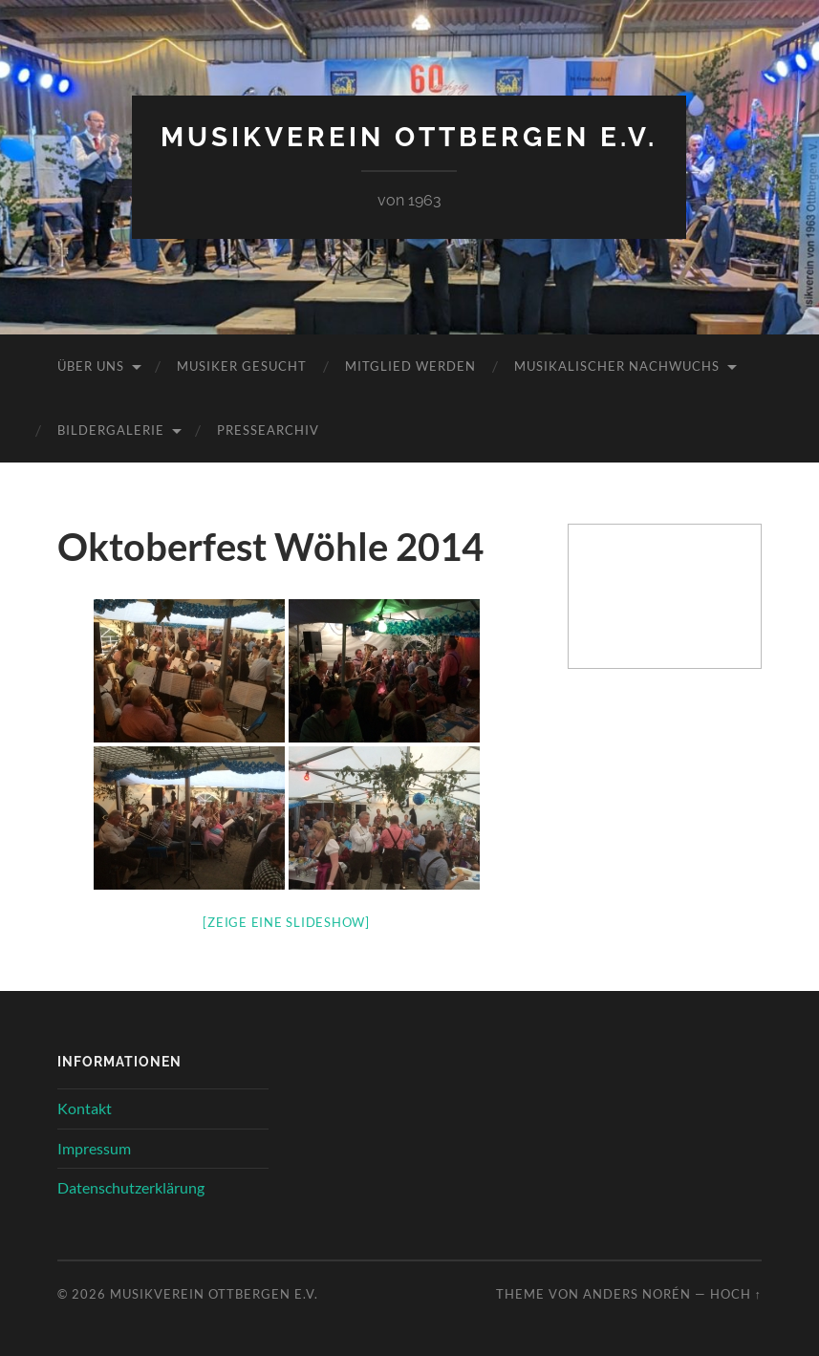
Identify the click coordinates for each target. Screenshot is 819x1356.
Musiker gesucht (242, 366)
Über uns (90, 366)
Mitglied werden (410, 366)
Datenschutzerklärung (131, 1187)
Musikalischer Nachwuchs (617, 366)
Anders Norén (637, 1294)
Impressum (94, 1148)
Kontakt (84, 1108)
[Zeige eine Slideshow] (286, 922)
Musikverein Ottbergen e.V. (409, 137)
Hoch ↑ (736, 1294)
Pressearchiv (268, 430)
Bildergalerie (110, 430)
